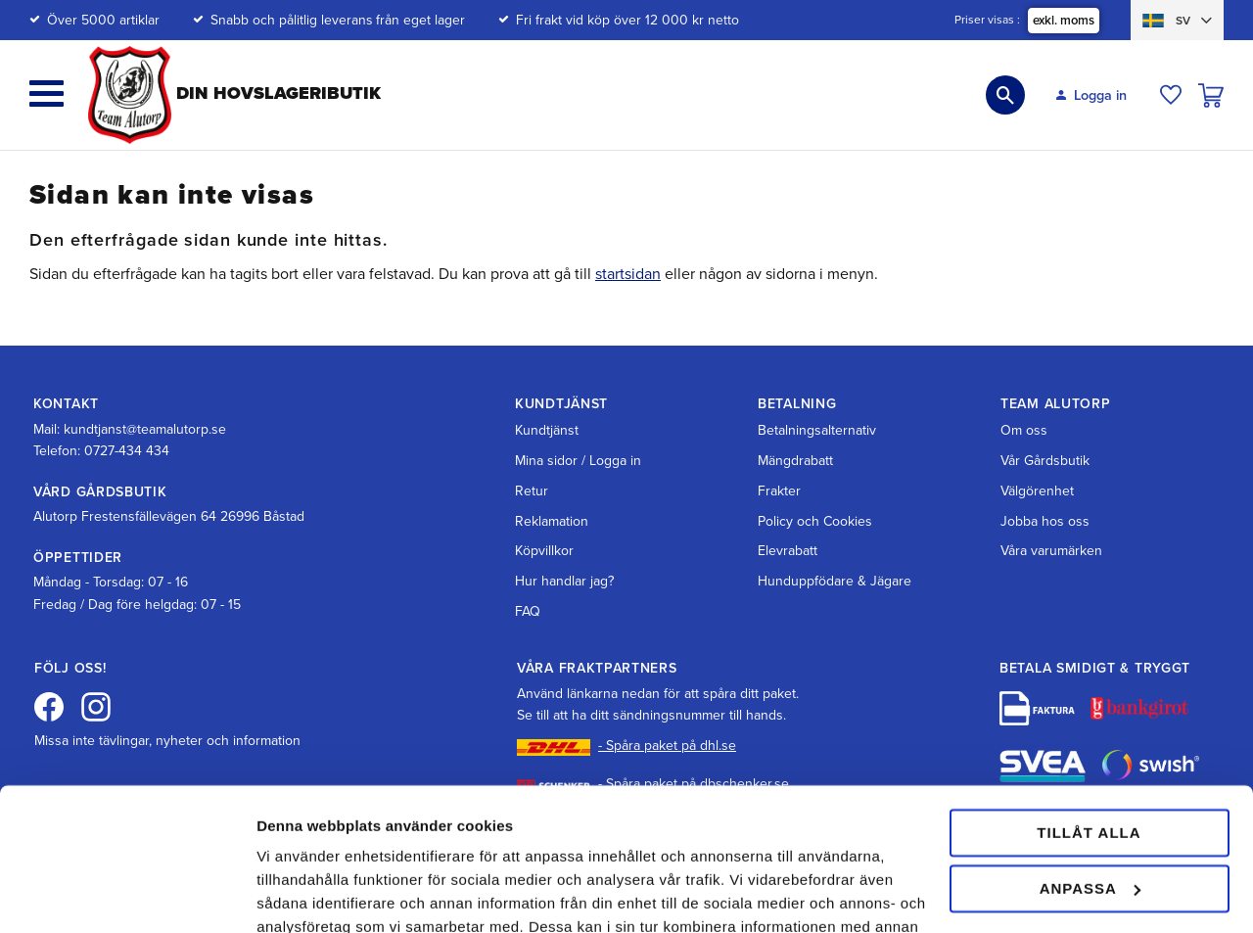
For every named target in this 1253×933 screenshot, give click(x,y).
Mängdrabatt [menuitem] (795, 460)
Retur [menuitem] (531, 491)
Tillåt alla (1088, 699)
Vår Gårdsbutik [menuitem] (1045, 460)
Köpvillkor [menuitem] (544, 550)
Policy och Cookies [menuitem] (815, 521)
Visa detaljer (300, 894)
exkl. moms (1063, 20)
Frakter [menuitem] (779, 491)
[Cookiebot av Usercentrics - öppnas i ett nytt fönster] (126, 895)
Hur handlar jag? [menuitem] (564, 581)
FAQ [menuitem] (527, 611)
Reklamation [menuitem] (551, 521)
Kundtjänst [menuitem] (547, 430)
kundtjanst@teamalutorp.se (145, 429)
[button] (46, 93)
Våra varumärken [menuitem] (1051, 550)
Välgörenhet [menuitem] (1037, 491)
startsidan (628, 274)
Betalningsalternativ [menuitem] (817, 430)
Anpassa (1090, 754)
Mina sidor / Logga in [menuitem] (578, 460)
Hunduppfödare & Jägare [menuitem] (834, 581)
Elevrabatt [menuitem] (787, 550)
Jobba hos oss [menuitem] (1045, 521)
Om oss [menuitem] (1023, 430)
